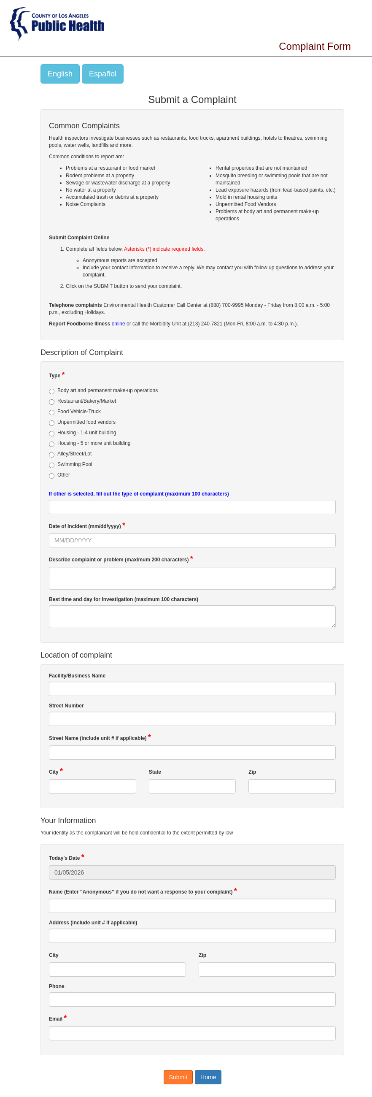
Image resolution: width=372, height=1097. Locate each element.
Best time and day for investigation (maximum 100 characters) (124, 599)
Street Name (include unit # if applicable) (100, 737)
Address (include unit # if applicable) (94, 923)
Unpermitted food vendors (82, 422)
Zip (253, 771)
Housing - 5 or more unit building (89, 443)
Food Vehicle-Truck (75, 412)
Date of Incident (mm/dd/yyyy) (87, 525)
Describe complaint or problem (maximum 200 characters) (121, 559)
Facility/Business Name (78, 676)
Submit (178, 1077)
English (60, 74)
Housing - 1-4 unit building (82, 433)
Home (208, 1077)
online (118, 324)
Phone (57, 986)
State (156, 771)
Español (102, 74)
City (56, 771)
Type (57, 375)
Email (58, 1018)
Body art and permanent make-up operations (103, 390)
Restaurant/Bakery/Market (82, 401)
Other (59, 475)
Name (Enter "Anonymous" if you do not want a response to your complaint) (143, 891)
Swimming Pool (70, 464)
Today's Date (66, 857)
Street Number (67, 706)
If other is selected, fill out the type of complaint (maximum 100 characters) (139, 494)
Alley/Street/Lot (70, 454)
